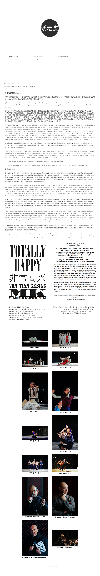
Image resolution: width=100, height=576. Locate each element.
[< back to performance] (50, 566)
